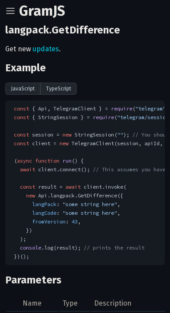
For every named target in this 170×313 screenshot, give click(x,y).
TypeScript (58, 89)
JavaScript (23, 89)
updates (46, 49)
